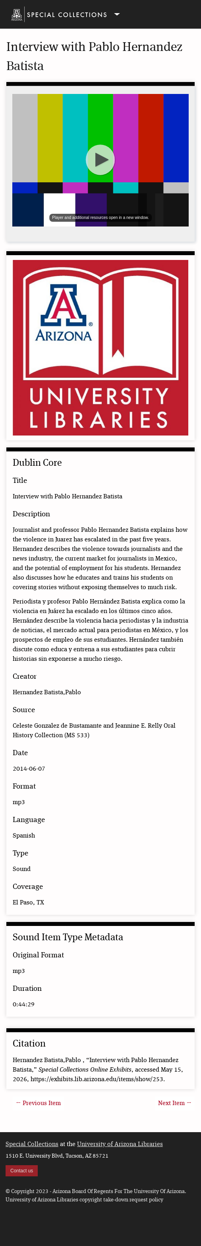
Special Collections (32, 1144)
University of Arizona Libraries (120, 1144)
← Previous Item (38, 1103)
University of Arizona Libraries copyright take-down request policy (84, 1200)
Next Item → (174, 1103)
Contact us (21, 1171)
